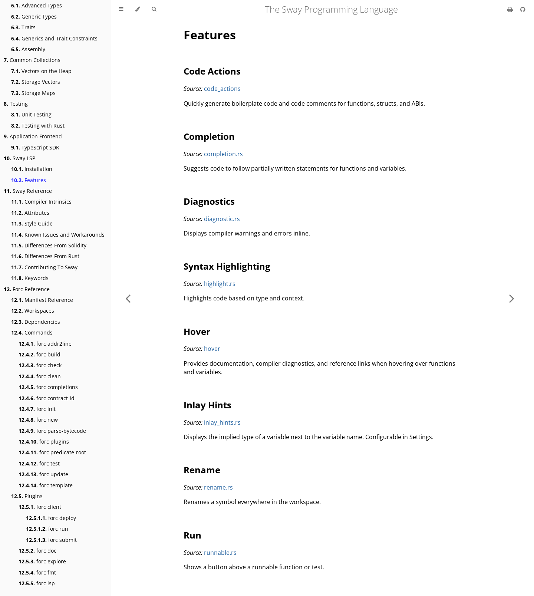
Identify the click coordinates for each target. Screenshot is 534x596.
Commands (32, 332)
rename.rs (218, 487)
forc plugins (44, 441)
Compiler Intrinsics (41, 201)
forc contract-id (47, 398)
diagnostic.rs (222, 219)
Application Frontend (33, 136)
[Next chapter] (511, 298)
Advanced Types (36, 5)
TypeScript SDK (35, 147)
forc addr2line (45, 343)
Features (28, 180)
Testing (16, 103)
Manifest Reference (42, 299)
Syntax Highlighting (227, 266)
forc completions (48, 387)
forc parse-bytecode (52, 430)
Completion (209, 136)
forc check (40, 365)
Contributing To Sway (44, 267)
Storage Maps (33, 92)
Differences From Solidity (48, 245)
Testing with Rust (38, 125)
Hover (197, 331)
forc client (40, 506)
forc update (43, 474)
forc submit (51, 539)
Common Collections (32, 59)
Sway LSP (19, 158)
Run (192, 535)
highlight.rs (219, 284)
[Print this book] (510, 9)
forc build (39, 354)
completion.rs (223, 154)
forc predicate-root (52, 452)
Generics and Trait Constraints (54, 38)
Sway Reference (28, 190)
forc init (37, 408)
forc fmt (37, 572)
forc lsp (37, 583)
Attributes (30, 212)
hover (212, 349)
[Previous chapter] (128, 298)
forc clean (40, 376)
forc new (38, 419)
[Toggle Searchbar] (154, 9)
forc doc (37, 550)
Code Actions (212, 71)
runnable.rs (220, 553)
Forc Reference (27, 289)
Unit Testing (31, 114)
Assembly (28, 49)
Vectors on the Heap (41, 71)
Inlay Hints (207, 405)
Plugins (27, 496)
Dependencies (35, 321)
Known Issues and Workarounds (58, 234)
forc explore (42, 561)
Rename (202, 470)
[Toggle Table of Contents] (121, 9)
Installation (31, 168)
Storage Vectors (35, 81)
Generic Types (34, 16)
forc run (47, 528)
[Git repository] (522, 9)
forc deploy (51, 517)
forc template (46, 485)
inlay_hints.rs (222, 422)
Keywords (30, 277)
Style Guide (32, 223)
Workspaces (32, 310)
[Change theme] (137, 9)
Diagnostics (209, 201)
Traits (23, 27)
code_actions (222, 89)
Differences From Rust (45, 256)
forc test (39, 463)
